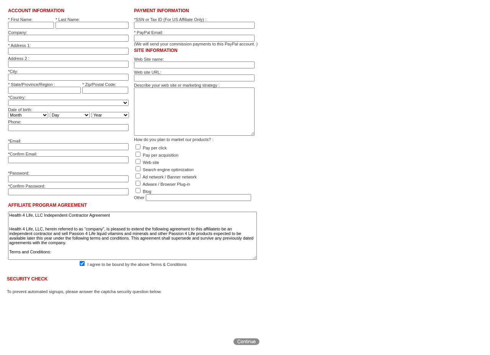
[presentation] (65, 316)
